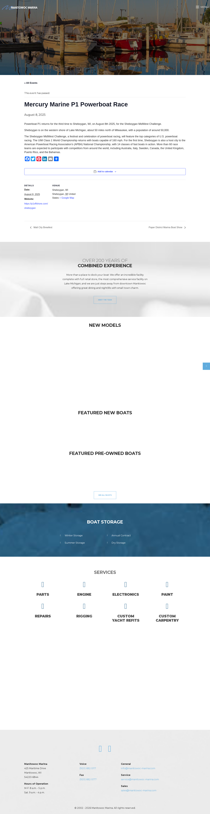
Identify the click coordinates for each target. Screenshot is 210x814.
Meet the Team (105, 300)
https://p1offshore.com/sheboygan (36, 205)
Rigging (84, 610)
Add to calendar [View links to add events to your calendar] (105, 171)
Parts (43, 589)
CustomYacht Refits (125, 613)
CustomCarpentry (167, 613)
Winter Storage (70, 535)
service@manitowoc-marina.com (140, 779)
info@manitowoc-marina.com (138, 768)
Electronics (125, 589)
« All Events (30, 83)
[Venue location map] (95, 199)
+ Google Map (66, 198)
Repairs (43, 610)
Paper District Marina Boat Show (166, 227)
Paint (167, 589)
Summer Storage (71, 543)
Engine (84, 589)
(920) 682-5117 (88, 768)
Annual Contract (118, 535)
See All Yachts (105, 495)
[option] (28, 364)
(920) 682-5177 (88, 779)
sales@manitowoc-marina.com (138, 790)
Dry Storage (115, 543)
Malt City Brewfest (42, 227)
